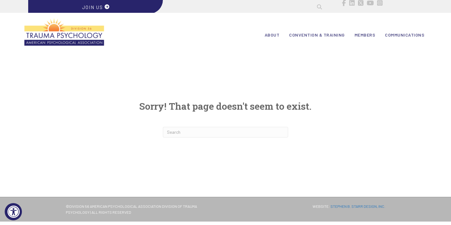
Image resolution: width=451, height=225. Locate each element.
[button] (319, 6)
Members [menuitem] (365, 35)
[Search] (225, 132)
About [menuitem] (272, 35)
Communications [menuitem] (404, 35)
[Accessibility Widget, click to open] (13, 211)
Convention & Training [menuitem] (317, 35)
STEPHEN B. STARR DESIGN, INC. (357, 206)
